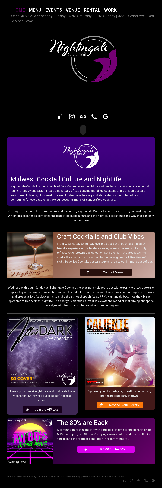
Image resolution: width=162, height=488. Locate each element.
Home (18, 10)
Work (110, 10)
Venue (73, 10)
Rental (92, 10)
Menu (35, 10)
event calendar (68, 195)
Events (53, 10)
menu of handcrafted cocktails (94, 199)
